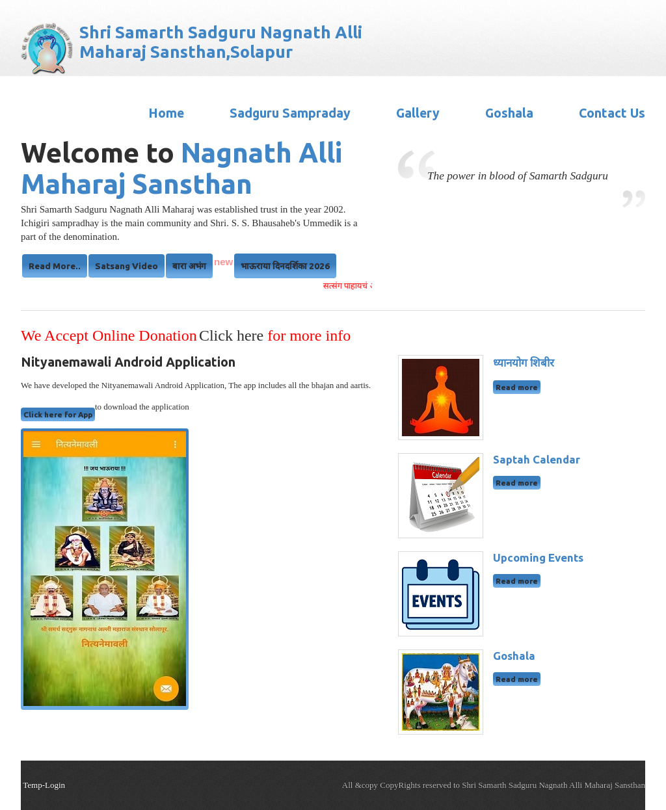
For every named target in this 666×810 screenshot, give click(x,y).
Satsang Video (126, 266)
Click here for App (57, 414)
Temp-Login (44, 785)
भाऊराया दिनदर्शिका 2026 (285, 266)
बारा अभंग (189, 266)
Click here (233, 335)
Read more (517, 387)
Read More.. (55, 266)
